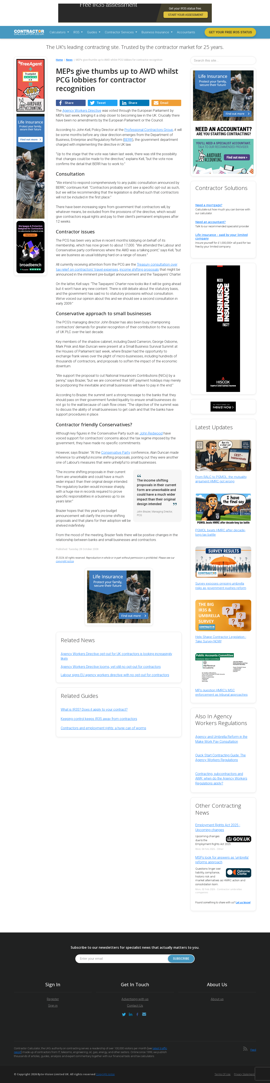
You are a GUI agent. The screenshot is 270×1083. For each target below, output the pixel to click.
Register (53, 999)
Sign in (53, 1006)
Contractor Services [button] (120, 32)
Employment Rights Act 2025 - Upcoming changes (217, 827)
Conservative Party (115, 453)
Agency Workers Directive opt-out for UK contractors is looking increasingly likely (116, 656)
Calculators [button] (58, 32)
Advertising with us (135, 999)
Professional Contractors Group (148, 130)
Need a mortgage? (208, 205)
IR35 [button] (76, 32)
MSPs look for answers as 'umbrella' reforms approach (222, 860)
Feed (253, 1049)
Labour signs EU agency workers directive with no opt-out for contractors (115, 675)
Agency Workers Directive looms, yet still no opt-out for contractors (111, 667)
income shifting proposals (139, 270)
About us (217, 999)
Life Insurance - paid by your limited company (221, 236)
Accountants (186, 32)
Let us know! (243, 902)
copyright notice (65, 561)
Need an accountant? (210, 222)
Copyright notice (105, 1074)
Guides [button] (92, 32)
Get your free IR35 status (230, 32)
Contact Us (135, 1006)
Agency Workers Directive (81, 111)
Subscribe (179, 959)
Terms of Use (223, 1074)
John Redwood (151, 433)
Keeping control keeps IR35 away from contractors (99, 719)
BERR (128, 140)
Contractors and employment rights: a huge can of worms (103, 728)
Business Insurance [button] (156, 32)
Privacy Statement (244, 1074)
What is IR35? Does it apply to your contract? (94, 710)
